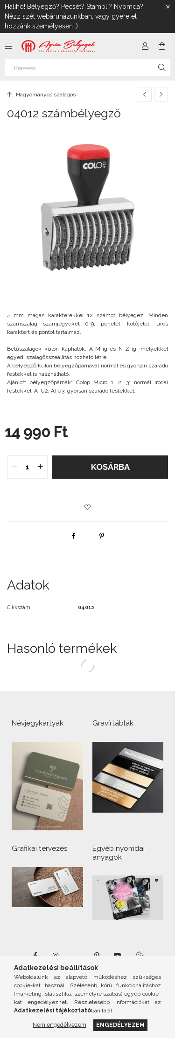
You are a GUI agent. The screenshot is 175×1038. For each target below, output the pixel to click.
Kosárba (110, 467)
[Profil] (145, 46)
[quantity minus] (14, 467)
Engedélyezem (120, 1024)
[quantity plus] (40, 467)
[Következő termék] (161, 95)
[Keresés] (87, 67)
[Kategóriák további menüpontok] (8, 46)
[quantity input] (27, 467)
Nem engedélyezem (59, 1024)
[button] (87, 507)
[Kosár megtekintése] (162, 46)
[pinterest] (101, 536)
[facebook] (73, 536)
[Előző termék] (145, 95)
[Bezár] (168, 7)
